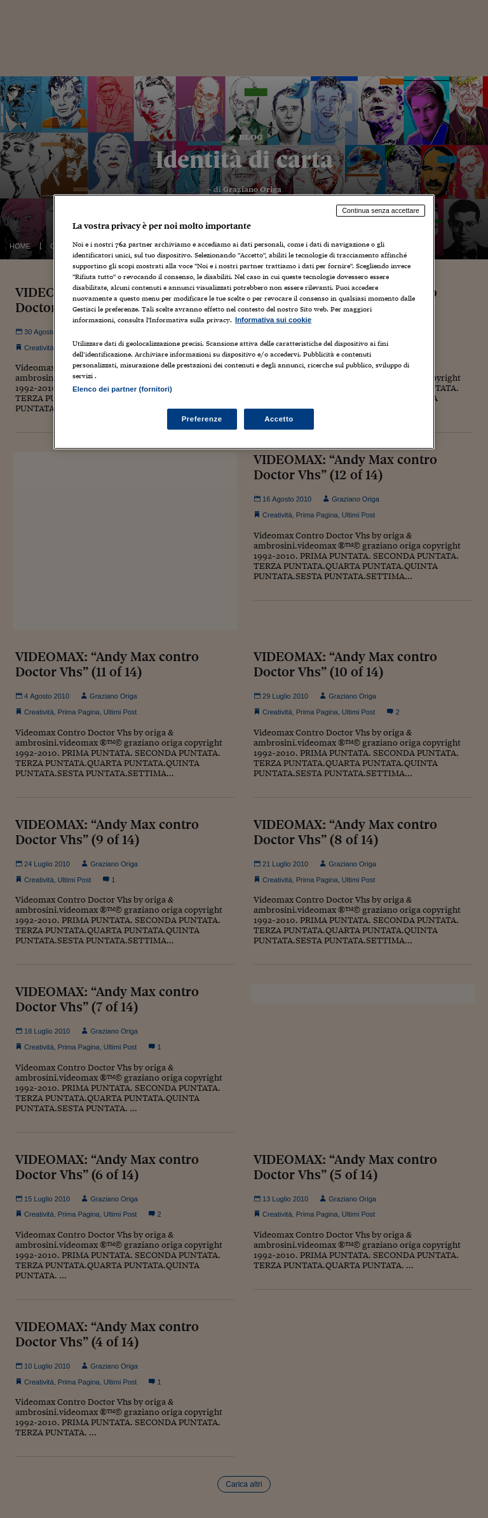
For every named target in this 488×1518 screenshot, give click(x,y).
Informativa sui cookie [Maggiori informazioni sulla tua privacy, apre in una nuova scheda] (273, 320)
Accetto (279, 418)
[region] (244, 322)
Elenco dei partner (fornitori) (122, 388)
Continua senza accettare (380, 210)
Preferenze (202, 418)
